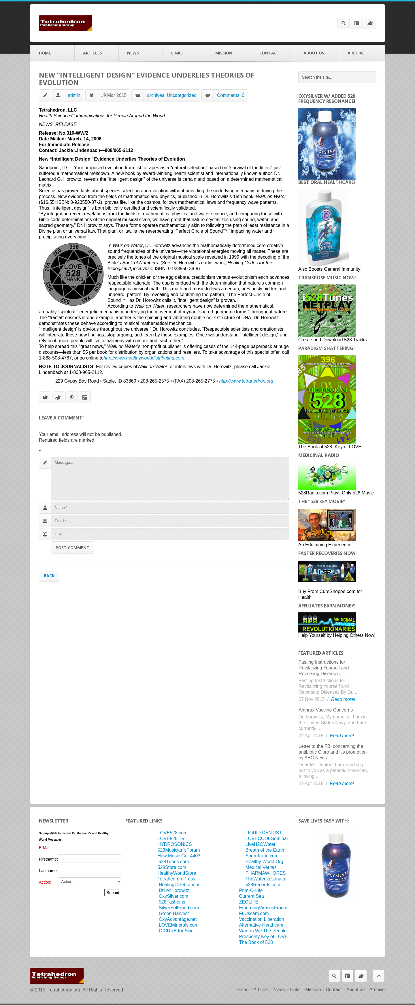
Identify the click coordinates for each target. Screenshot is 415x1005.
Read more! (343, 699)
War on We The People (263, 930)
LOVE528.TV (170, 838)
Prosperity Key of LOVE (263, 936)
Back (49, 575)
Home (53, 53)
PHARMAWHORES (266, 873)
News (141, 53)
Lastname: (48, 870)
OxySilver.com (173, 896)
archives (155, 95)
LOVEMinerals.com (179, 925)
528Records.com (263, 884)
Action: (45, 882)
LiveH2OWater (261, 844)
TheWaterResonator (266, 878)
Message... (170, 478)
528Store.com (171, 867)
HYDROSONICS (174, 844)
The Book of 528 (256, 942)
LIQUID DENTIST (264, 832)
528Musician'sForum (178, 850)
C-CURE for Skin (176, 930)
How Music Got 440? (178, 855)
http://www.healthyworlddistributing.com (143, 357)
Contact (273, 53)
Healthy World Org (264, 861)
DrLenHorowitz (174, 890)
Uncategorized (182, 95)
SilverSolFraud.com (179, 907)
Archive (361, 53)
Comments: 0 (230, 95)
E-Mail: (45, 847)
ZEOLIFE (249, 901)
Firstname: (48, 859)
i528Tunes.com (173, 861)
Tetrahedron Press (176, 878)
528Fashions (172, 901)
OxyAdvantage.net (178, 919)
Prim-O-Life (251, 890)
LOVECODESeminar (267, 838)
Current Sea (251, 896)
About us (317, 53)
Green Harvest (174, 913)
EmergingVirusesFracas (263, 907)
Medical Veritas (261, 867)
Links (185, 53)
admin (74, 95)
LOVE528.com (172, 832)
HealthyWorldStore (176, 873)
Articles (97, 53)
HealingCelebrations (179, 884)
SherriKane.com (262, 855)
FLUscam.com (254, 913)
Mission (229, 53)
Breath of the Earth (265, 850)
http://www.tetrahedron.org (246, 381)
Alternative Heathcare (261, 925)
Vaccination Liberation (261, 919)
